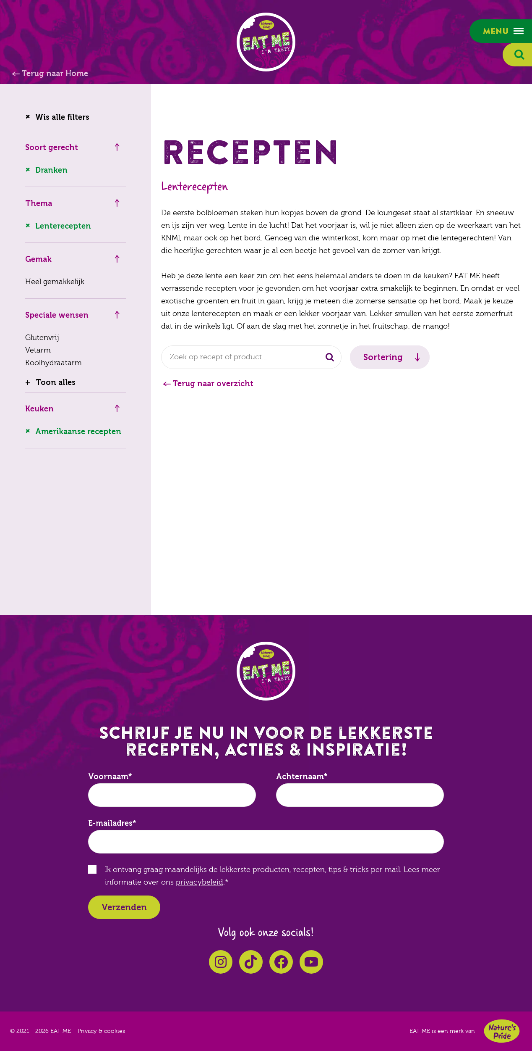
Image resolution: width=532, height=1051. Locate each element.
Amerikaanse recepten (78, 431)
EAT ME (266, 42)
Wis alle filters (62, 117)
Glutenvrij (42, 337)
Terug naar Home (54, 73)
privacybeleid (199, 882)
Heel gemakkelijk (54, 281)
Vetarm (38, 350)
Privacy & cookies (101, 1031)
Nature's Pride (502, 1031)
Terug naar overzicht (212, 383)
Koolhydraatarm (53, 362)
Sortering (383, 357)
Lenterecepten (63, 226)
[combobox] (251, 357)
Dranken (51, 170)
